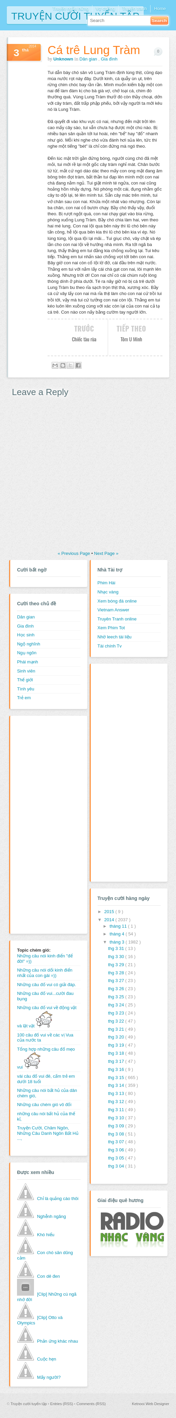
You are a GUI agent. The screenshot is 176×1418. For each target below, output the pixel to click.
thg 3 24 (116, 1004)
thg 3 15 (116, 1077)
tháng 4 (117, 933)
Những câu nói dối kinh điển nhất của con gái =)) (44, 973)
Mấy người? (49, 1377)
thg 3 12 (116, 1101)
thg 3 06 (116, 1149)
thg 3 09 (116, 1125)
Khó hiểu (45, 1234)
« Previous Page (74, 553)
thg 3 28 (116, 972)
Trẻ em (24, 697)
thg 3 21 (116, 1029)
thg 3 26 (116, 988)
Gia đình (109, 59)
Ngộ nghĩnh (28, 643)
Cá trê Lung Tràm (94, 49)
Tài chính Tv (110, 646)
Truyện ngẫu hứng (70, 8)
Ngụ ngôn (26, 652)
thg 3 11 (116, 1109)
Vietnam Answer (113, 609)
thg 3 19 (116, 1045)
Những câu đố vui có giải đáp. (46, 984)
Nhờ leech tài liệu (114, 636)
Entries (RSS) (62, 1404)
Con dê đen (48, 1276)
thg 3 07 (116, 1141)
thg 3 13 (116, 1093)
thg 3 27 (116, 980)
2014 (110, 919)
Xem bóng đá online (117, 601)
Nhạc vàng (108, 591)
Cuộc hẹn (46, 1359)
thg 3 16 (116, 1069)
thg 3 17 (116, 1061)
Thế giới (25, 679)
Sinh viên (26, 671)
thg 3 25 (116, 996)
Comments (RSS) (91, 1404)
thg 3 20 (116, 1037)
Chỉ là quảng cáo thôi (57, 1198)
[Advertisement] (44, 824)
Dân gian (89, 59)
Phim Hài (107, 582)
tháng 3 (117, 942)
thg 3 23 (116, 1013)
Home (160, 8)
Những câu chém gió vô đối (44, 1104)
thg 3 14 (116, 1085)
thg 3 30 (116, 956)
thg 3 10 (116, 1117)
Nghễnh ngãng (51, 1216)
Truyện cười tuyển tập (75, 15)
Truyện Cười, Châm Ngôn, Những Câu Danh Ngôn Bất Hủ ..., (47, 1133)
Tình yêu (25, 688)
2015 (110, 911)
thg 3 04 (116, 1166)
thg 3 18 (116, 1053)
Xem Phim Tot (111, 627)
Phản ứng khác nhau (57, 1341)
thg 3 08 (116, 1133)
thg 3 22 (116, 1021)
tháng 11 (118, 926)
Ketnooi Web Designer (150, 1404)
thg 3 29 (116, 964)
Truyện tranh (134, 8)
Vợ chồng (105, 8)
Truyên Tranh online (117, 618)
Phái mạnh (27, 661)
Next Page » (106, 553)
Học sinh (25, 634)
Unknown (63, 59)
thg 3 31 (116, 948)
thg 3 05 (116, 1157)
